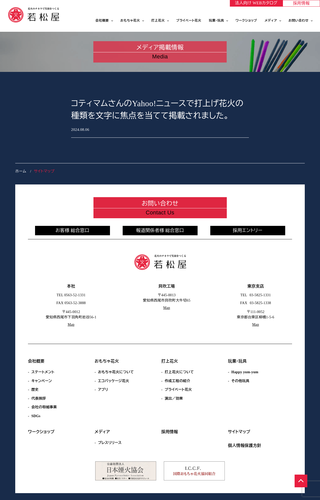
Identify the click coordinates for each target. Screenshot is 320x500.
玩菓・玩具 (216, 20)
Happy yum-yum (244, 372)
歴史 (35, 390)
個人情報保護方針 (244, 445)
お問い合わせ (299, 20)
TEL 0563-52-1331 (71, 295)
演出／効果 (174, 398)
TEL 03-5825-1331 (256, 295)
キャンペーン (41, 381)
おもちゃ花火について (116, 372)
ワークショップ (246, 20)
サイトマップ (239, 432)
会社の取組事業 (44, 407)
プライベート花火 (188, 20)
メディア (271, 20)
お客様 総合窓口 (72, 230)
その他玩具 (240, 381)
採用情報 (301, 3)
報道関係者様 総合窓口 (160, 230)
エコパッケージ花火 (113, 381)
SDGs (35, 416)
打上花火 (158, 20)
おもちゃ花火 (130, 20)
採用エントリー (248, 230)
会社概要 (102, 20)
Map (71, 324)
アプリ (103, 390)
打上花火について (179, 372)
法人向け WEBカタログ (256, 3)
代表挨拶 (38, 398)
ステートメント (42, 372)
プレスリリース (110, 443)
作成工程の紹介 (177, 381)
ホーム (20, 171)
